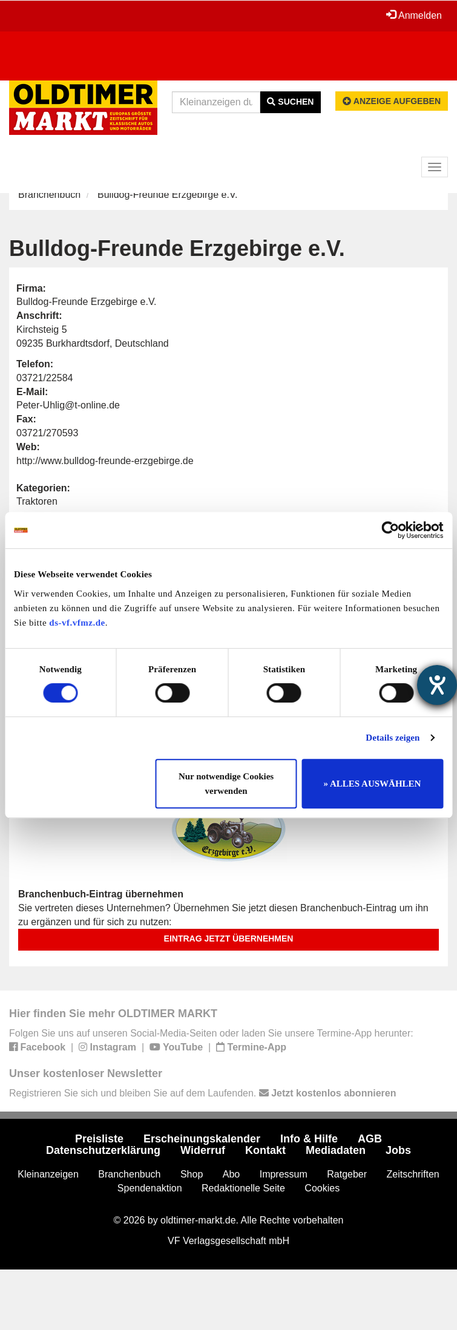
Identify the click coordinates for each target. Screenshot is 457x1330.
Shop (191, 1174)
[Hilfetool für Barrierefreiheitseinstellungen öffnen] (437, 685)
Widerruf (202, 1150)
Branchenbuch (49, 194)
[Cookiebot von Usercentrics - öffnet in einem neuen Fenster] (390, 530)
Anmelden (414, 15)
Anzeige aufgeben (392, 101)
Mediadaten (336, 1150)
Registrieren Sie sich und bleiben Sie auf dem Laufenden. (202, 1093)
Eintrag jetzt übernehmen (229, 938)
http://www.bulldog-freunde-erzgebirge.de (105, 461)
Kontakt (265, 1150)
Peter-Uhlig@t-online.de (68, 405)
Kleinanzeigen (48, 1174)
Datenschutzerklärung (103, 1150)
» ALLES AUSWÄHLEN (372, 783)
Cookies (322, 1188)
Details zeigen (392, 737)
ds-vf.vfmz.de (77, 622)
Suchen (290, 101)
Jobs (398, 1150)
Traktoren (37, 501)
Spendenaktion (149, 1188)
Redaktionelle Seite (243, 1188)
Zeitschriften (413, 1174)
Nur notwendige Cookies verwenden (226, 783)
